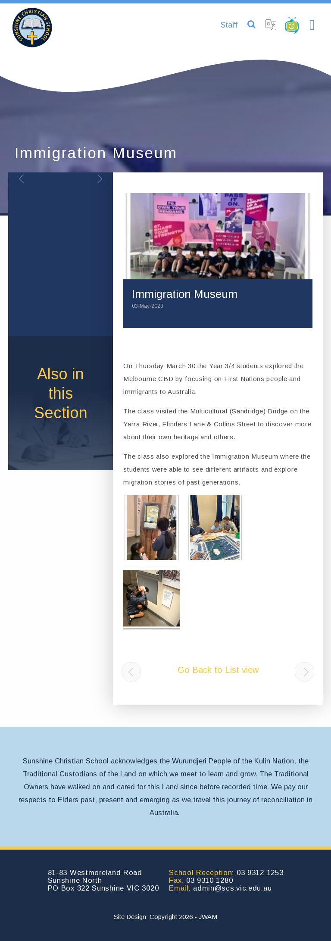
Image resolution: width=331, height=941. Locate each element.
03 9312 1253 (260, 872)
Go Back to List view (218, 670)
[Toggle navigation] (312, 25)
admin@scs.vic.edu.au (232, 888)
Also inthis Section (60, 393)
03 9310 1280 (209, 880)
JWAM (208, 916)
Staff (229, 25)
